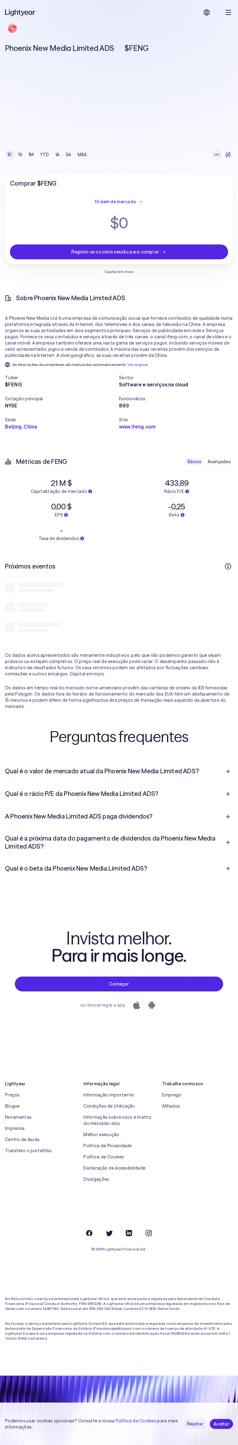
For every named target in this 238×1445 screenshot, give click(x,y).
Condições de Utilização (109, 1106)
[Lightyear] (20, 12)
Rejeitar (195, 1424)
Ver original (137, 364)
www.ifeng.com (137, 427)
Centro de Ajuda (22, 1139)
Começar (119, 984)
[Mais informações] (228, 566)
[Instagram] (149, 1233)
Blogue (12, 1106)
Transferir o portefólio (28, 1150)
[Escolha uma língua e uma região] (207, 12)
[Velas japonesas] (228, 155)
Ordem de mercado (119, 201)
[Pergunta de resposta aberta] (228, 771)
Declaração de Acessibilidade (114, 1168)
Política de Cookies (103, 1157)
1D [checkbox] (9, 154)
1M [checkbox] (31, 154)
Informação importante (108, 1095)
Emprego (172, 1095)
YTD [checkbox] (44, 154)
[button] (62, 378)
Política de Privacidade (107, 1146)
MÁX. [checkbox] (82, 154)
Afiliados (171, 1106)
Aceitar (221, 1424)
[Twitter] (109, 1233)
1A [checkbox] (57, 154)
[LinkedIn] (129, 1233)
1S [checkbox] (20, 154)
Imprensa (14, 1128)
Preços (12, 1095)
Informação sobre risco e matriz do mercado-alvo (117, 1120)
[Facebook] (89, 1233)
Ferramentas (18, 1117)
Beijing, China (21, 427)
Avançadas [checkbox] (219, 461)
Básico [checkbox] (194, 461)
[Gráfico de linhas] (217, 155)
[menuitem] (119, 771)
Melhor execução (101, 1134)
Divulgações (96, 1179)
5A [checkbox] (68, 154)
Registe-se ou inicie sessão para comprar (118, 252)
